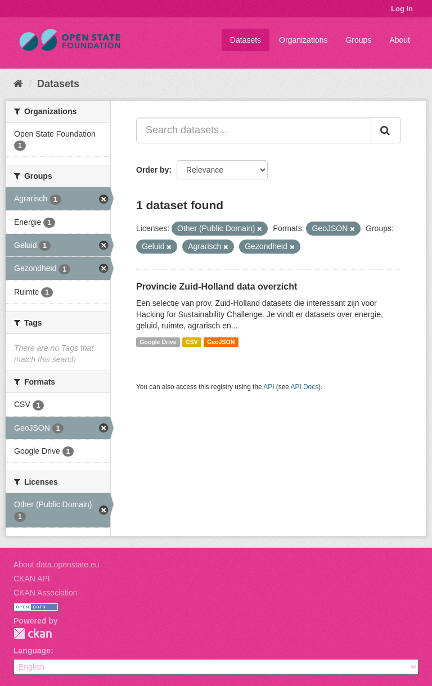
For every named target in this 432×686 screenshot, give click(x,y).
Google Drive (158, 342)
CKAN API (32, 578)
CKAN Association (46, 592)
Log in (402, 8)
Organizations (303, 39)
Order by (152, 169)
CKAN (33, 633)
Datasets (245, 39)
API (268, 387)
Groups (358, 39)
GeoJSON (221, 342)
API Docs (305, 387)
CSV (192, 342)
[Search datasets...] (253, 130)
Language (32, 650)
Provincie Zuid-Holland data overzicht (216, 286)
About (399, 39)
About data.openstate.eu (57, 564)
